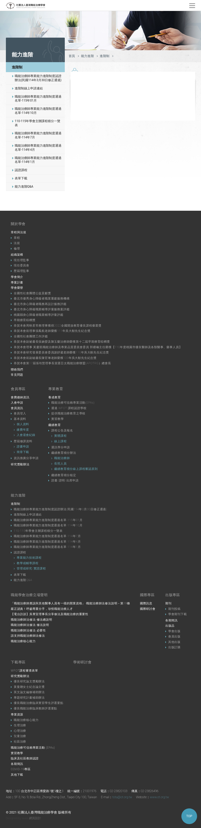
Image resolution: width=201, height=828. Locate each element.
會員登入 (20, 413)
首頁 (72, 56)
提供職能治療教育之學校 (68, 413)
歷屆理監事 (21, 271)
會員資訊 (17, 408)
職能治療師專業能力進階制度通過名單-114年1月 (38, 160)
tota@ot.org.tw (122, 797)
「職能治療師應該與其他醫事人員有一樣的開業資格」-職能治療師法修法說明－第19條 (70, 603)
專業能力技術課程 (29, 557)
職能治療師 (62, 458)
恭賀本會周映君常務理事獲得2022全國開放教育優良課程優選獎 (57, 325)
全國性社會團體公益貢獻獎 (32, 293)
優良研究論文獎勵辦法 (29, 681)
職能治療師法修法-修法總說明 (31, 619)
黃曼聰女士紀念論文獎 (29, 687)
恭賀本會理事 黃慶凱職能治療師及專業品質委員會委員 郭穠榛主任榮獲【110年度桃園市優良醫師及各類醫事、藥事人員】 (98, 347)
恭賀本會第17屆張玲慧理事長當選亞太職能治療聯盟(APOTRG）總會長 (62, 363)
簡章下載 (23, 452)
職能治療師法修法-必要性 (28, 630)
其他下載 (17, 774)
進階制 (17, 67)
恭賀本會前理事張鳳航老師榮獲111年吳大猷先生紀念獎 (52, 331)
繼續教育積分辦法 (63, 453)
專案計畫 (17, 282)
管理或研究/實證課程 (31, 568)
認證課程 (21, 170)
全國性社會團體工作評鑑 (31, 336)
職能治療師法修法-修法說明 (30, 625)
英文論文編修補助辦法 (29, 692)
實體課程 (60, 436)
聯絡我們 (17, 369)
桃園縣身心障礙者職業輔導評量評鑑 (38, 315)
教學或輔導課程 (27, 563)
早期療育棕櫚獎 (25, 320)
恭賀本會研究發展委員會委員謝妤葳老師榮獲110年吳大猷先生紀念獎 (61, 352)
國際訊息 (146, 603)
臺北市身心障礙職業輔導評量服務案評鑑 (41, 309)
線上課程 (60, 441)
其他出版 (174, 642)
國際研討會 (147, 609)
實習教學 (57, 419)
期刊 (168, 603)
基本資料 (20, 419)
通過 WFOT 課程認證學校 (68, 408)
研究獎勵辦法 (20, 464)
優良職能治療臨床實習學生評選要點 (38, 703)
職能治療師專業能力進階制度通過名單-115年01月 (38, 99)
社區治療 (20, 741)
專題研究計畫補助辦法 (29, 697)
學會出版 (174, 631)
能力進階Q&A (24, 186)
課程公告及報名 (62, 430)
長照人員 (60, 463)
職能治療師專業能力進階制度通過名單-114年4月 (38, 148)
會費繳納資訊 (20, 397)
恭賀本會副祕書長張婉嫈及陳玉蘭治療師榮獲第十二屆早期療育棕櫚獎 (62, 341)
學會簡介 (17, 277)
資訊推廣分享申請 (26, 458)
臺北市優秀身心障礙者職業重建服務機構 (41, 298)
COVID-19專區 (21, 769)
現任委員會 (21, 265)
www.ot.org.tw (159, 797)
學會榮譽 (17, 288)
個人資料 (23, 424)
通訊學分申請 (60, 447)
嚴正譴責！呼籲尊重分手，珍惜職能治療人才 (42, 609)
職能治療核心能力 (23, 641)
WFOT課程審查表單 (24, 670)
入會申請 (17, 402)
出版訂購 (174, 647)
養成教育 (54, 397)
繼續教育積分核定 (63, 475)
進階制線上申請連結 (29, 88)
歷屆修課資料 (23, 441)
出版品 (170, 625)
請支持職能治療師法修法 (28, 635)
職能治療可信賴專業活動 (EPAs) (33, 747)
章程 (17, 238)
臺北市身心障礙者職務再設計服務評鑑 (40, 304)
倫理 (17, 248)
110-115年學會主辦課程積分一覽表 (37, 123)
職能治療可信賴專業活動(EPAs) (73, 402)
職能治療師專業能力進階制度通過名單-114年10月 (38, 111)
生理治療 (20, 725)
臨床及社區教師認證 (25, 758)
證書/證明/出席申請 (65, 480)
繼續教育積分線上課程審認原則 (76, 469)
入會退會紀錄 (26, 435)
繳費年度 (23, 429)
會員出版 (174, 636)
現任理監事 (21, 260)
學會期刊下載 (177, 614)
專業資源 (17, 714)
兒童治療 (20, 736)
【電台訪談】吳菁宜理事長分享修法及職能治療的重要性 (49, 614)
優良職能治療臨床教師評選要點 (35, 708)
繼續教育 (54, 425)
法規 (17, 243)
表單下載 (21, 178)
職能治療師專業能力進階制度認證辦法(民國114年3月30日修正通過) (38, 78)
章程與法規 (18, 232)
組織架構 (17, 254)
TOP (189, 816)
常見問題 (17, 375)
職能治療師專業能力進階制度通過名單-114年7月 (38, 135)
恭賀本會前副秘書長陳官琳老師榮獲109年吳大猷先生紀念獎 (55, 358)
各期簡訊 (171, 620)
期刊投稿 (174, 609)
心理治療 (20, 731)
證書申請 (23, 446)
